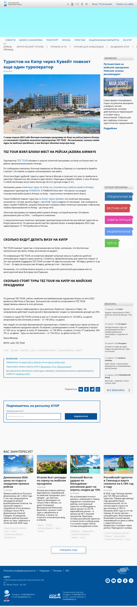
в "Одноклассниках (63, 364)
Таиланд (108, 531)
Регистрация (107, 4)
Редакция (40, 565)
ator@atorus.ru (24, 591)
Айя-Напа (24, 348)
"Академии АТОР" (23, 370)
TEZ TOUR (22, 160)
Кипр (6, 348)
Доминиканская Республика (15, 523)
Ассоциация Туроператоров (15, 3)
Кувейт (78, 348)
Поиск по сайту (126, 4)
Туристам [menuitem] (79, 40)
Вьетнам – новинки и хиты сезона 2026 (117, 376)
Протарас (14, 348)
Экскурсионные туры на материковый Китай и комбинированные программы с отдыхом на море (116, 326)
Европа (40, 519)
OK (84, 4)
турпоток (74, 532)
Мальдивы (75, 526)
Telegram (88, 4)
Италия (49, 519)
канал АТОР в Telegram (31, 360)
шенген (41, 526)
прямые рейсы (87, 526)
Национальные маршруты (118, 226)
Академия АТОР (101, 46)
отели (13, 526)
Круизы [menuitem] (66, 40)
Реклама (52, 565)
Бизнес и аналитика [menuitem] (31, 40)
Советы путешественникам (119, 214)
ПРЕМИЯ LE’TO (50, 46)
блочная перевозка (65, 348)
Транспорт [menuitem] (52, 40)
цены (33, 348)
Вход (96, 4)
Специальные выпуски (117, 191)
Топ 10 (109, 238)
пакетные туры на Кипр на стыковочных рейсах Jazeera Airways (54, 186)
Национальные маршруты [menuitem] (104, 40)
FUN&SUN (22, 189)
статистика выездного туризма (116, 527)
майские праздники (45, 523)
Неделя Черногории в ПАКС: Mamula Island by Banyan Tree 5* (118, 309)
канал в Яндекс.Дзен (55, 360)
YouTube (74, 4)
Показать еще (68, 544)
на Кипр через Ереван (50, 197)
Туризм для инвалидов (75, 46)
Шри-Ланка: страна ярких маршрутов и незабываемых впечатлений (117, 360)
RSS (61, 565)
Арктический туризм (27, 46)
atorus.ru (127, 602)
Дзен (69, 4)
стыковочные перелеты (47, 348)
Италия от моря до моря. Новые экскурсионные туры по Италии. (118, 343)
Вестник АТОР (112, 203)
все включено (10, 532)
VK (79, 4)
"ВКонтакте (45, 364)
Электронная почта (14, 407)
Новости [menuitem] (10, 40)
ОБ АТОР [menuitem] (127, 40)
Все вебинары (114, 384)
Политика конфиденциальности (18, 565)
